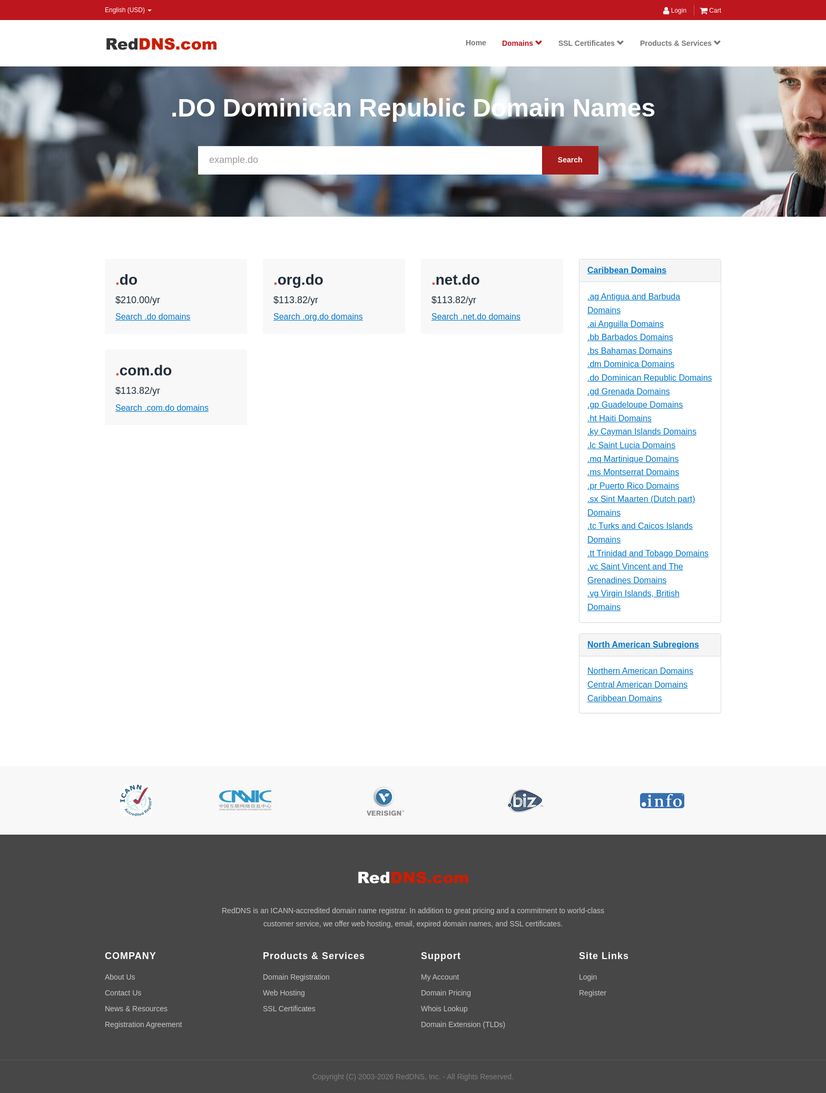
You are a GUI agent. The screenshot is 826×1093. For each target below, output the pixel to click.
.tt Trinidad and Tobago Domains (648, 553)
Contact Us (123, 993)
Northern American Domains (640, 670)
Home (476, 42)
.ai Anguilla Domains (625, 324)
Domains (522, 43)
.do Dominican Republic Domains (649, 377)
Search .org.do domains (318, 316)
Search (570, 160)
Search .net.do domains (475, 316)
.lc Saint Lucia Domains (631, 445)
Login (674, 10)
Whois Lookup (444, 1008)
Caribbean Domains (626, 270)
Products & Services (680, 43)
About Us (120, 977)
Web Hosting (284, 993)
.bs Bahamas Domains (629, 350)
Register (592, 993)
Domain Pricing (446, 993)
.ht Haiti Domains (619, 418)
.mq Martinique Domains (632, 458)
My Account (440, 977)
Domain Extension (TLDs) (463, 1024)
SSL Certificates (591, 43)
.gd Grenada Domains (628, 391)
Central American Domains (637, 684)
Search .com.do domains (162, 407)
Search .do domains (152, 316)
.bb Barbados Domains (630, 337)
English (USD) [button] (128, 10)
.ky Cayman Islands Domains (641, 431)
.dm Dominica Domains (630, 364)
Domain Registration (296, 977)
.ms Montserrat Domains (633, 472)
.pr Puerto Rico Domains (633, 485)
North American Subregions (643, 644)
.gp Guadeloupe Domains (635, 404)
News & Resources (136, 1008)
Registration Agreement (143, 1024)
